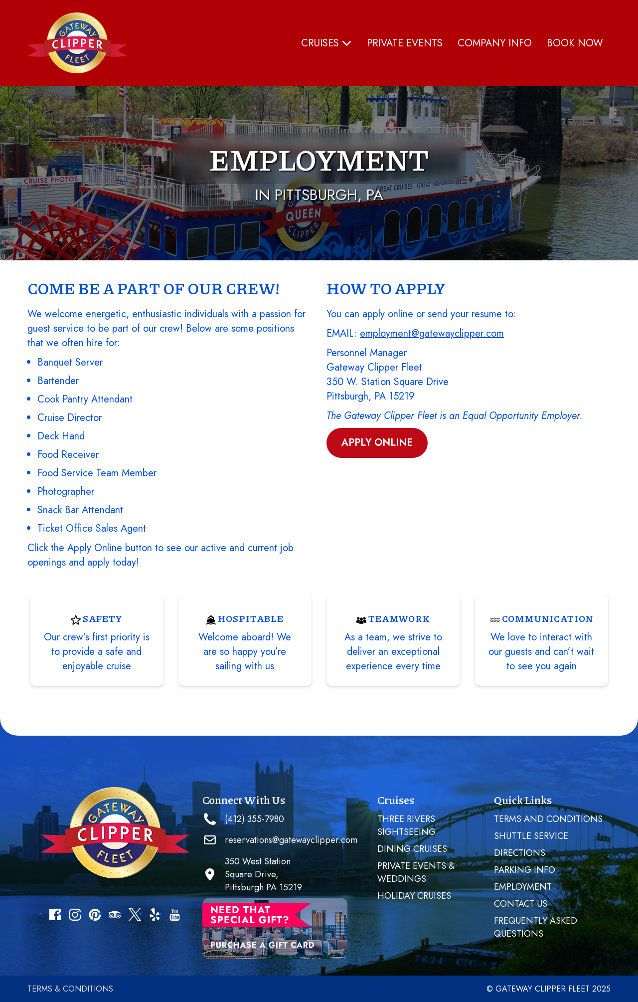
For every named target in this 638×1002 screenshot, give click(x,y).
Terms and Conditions (548, 818)
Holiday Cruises (414, 895)
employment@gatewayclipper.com (432, 333)
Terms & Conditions (70, 989)
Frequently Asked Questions (535, 927)
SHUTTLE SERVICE (531, 835)
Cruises (326, 43)
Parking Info (524, 869)
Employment (523, 886)
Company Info (495, 43)
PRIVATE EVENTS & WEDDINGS (416, 872)
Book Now (575, 43)
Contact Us (520, 903)
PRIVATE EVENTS (405, 43)
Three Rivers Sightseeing (406, 825)
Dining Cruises (412, 848)
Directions (519, 852)
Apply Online (377, 442)
